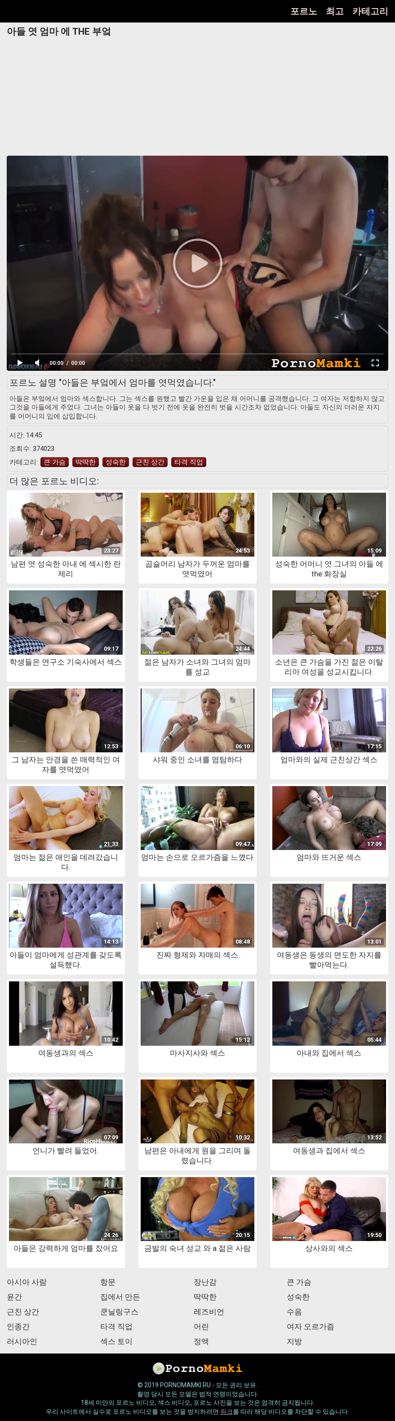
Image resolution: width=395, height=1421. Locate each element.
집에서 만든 (120, 1296)
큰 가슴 (55, 462)
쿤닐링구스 (119, 1311)
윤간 (14, 1296)
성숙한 (116, 462)
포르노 (303, 11)
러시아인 (22, 1341)
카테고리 (370, 11)
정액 (201, 1341)
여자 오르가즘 (310, 1326)
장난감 (205, 1281)
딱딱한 (85, 462)
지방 (294, 1341)
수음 (294, 1311)
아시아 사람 (27, 1281)
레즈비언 (209, 1311)
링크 (226, 1411)
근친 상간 (150, 462)
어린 (201, 1326)
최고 (335, 11)
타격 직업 (188, 462)
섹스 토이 (116, 1341)
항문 (107, 1281)
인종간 (18, 1326)
